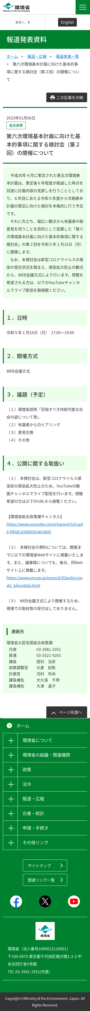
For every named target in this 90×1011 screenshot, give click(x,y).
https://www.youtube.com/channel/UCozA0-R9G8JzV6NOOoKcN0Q (44, 528)
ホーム (12, 56)
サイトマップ (39, 865)
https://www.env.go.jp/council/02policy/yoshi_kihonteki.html (44, 581)
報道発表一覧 (67, 56)
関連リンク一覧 (41, 880)
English (67, 22)
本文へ (20, 22)
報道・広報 (37, 56)
